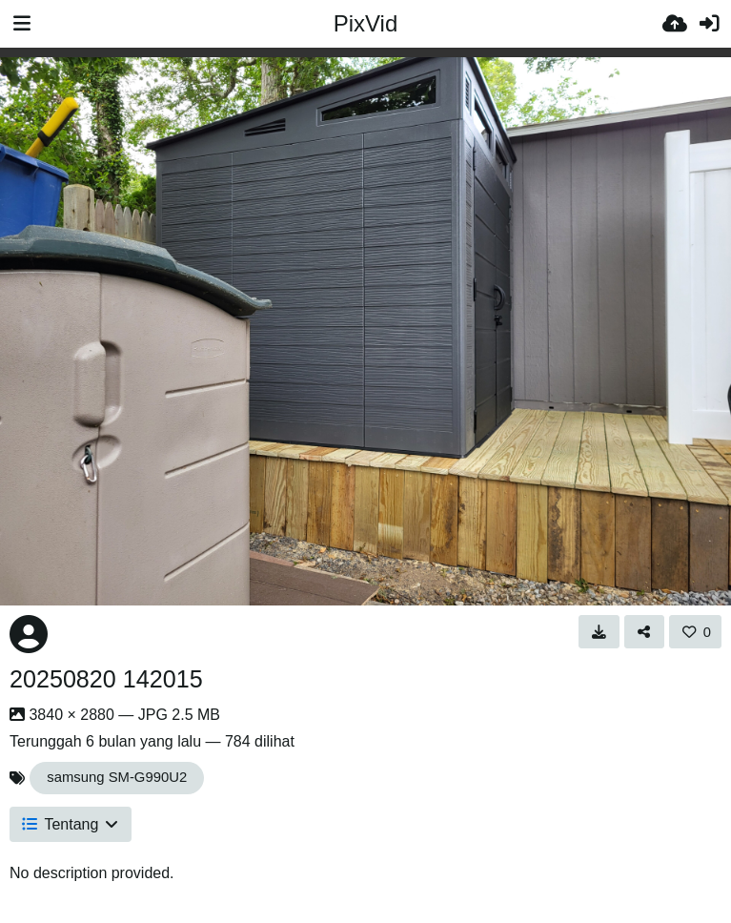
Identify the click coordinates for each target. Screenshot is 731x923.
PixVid (366, 23)
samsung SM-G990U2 (117, 777)
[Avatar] (29, 634)
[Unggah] (674, 24)
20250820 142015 (106, 679)
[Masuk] (709, 24)
